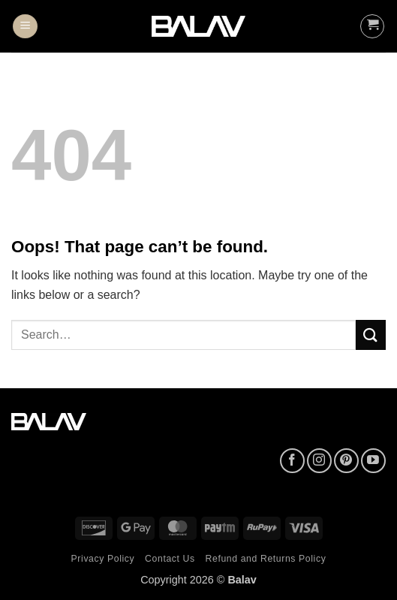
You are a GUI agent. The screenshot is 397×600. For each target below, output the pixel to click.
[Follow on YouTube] (373, 460)
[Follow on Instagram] (319, 460)
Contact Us (170, 558)
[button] (25, 26)
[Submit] (371, 334)
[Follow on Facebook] (292, 460)
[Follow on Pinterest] (346, 460)
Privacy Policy (103, 558)
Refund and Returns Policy (266, 558)
